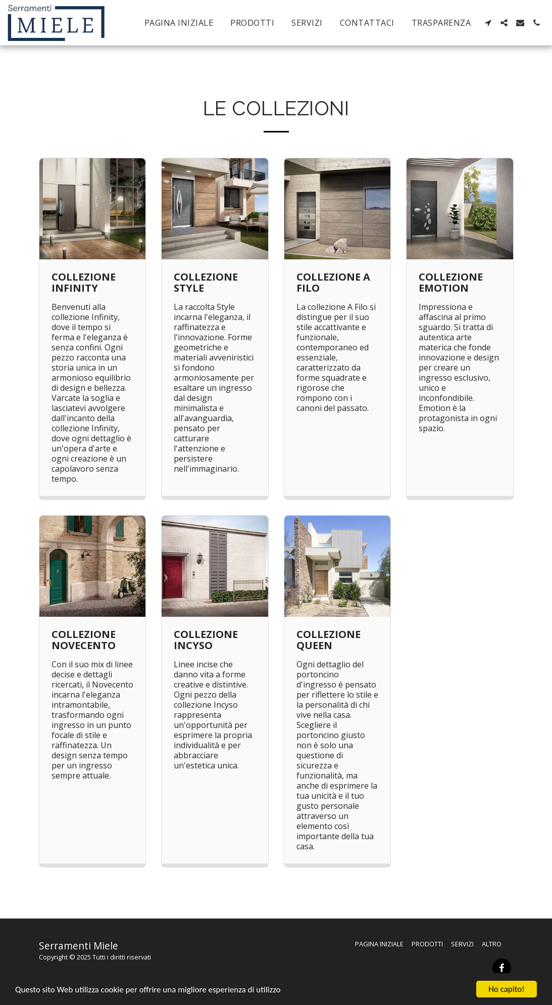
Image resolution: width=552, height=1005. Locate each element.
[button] (487, 23)
